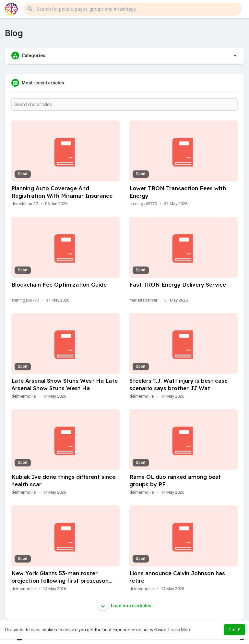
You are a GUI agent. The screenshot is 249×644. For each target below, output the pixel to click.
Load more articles (124, 606)
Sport (23, 174)
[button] (133, 9)
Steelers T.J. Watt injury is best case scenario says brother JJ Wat (178, 384)
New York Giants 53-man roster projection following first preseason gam (60, 580)
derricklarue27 (24, 203)
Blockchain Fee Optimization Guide (59, 284)
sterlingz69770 (143, 203)
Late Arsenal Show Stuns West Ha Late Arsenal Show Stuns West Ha (64, 384)
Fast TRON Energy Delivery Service (177, 284)
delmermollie (23, 396)
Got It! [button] (234, 629)
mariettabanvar (143, 300)
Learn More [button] (180, 629)
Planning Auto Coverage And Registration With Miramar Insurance (62, 192)
